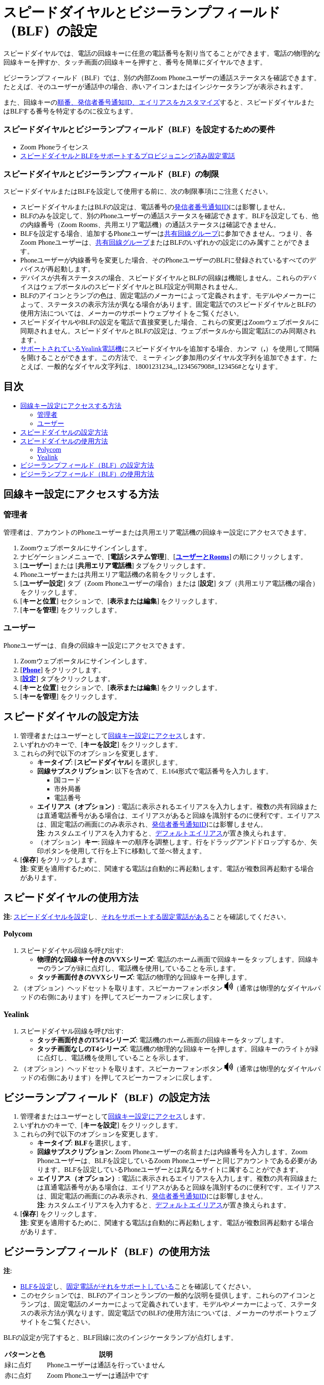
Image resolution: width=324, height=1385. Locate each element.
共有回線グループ (191, 233)
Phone (31, 670)
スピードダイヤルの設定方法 (64, 432)
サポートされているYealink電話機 (71, 348)
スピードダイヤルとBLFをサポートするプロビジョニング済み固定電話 (127, 156)
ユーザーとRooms (202, 556)
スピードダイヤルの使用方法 (64, 441)
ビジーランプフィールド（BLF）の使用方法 (87, 474)
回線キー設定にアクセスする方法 (71, 405)
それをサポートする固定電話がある (155, 916)
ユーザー (50, 423)
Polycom (49, 449)
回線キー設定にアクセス (145, 735)
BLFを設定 (36, 1286)
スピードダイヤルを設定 (51, 916)
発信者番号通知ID (201, 207)
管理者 (47, 414)
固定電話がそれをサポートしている (120, 1286)
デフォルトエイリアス (189, 833)
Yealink (47, 457)
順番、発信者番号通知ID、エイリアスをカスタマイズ (138, 102)
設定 (29, 678)
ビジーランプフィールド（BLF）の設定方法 (87, 465)
